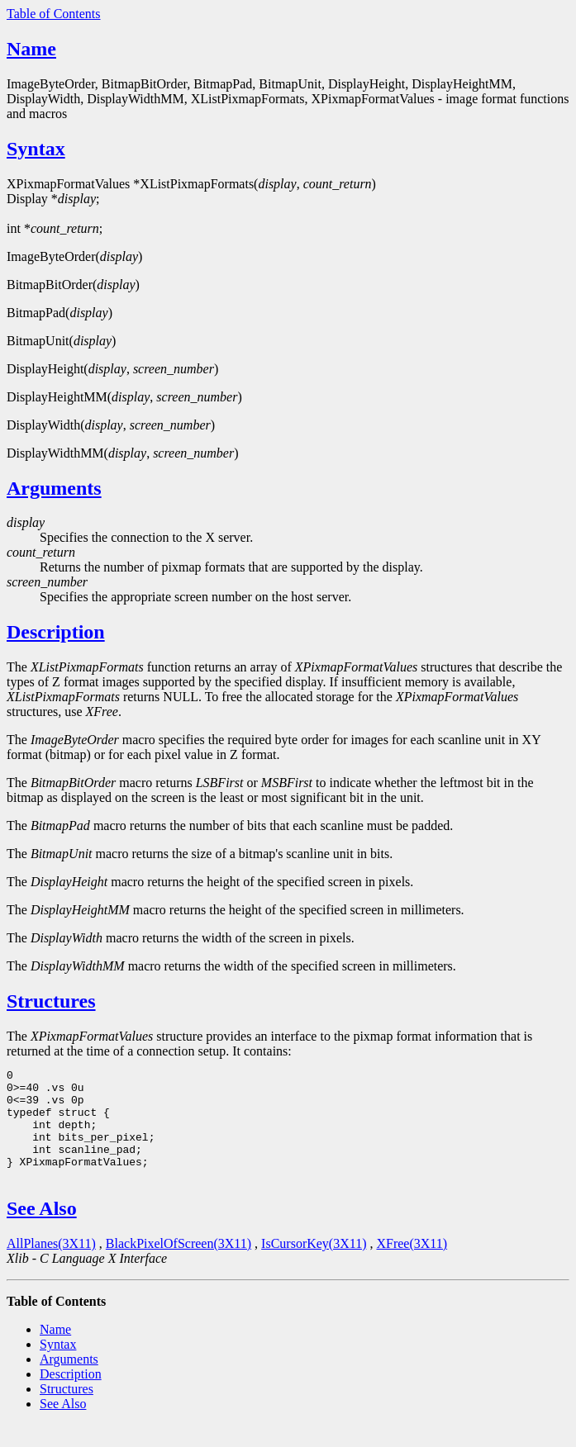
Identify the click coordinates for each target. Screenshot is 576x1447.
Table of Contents (54, 14)
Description (56, 632)
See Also (42, 1230)
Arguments (54, 488)
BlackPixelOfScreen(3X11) (178, 1266)
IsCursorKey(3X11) (313, 1266)
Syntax (36, 148)
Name (31, 48)
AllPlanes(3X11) (51, 1266)
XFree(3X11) (411, 1266)
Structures (51, 1001)
